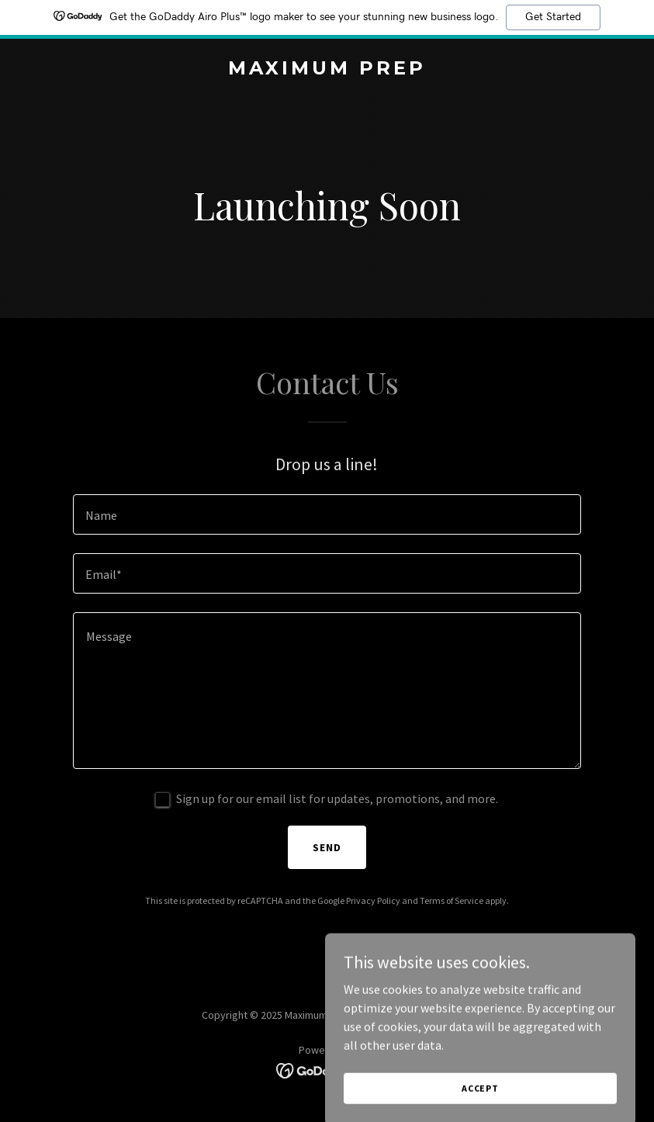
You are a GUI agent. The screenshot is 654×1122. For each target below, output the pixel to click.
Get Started (553, 17)
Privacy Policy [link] (373, 900)
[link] (327, 70)
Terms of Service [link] (451, 900)
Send (327, 847)
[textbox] (327, 514)
